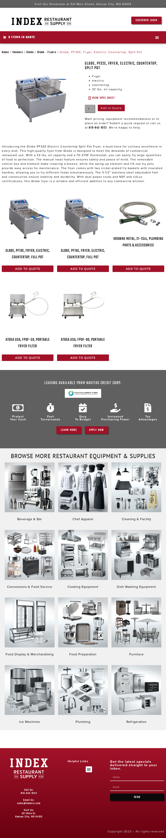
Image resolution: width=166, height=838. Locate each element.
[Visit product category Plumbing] (83, 695)
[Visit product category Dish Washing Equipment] (136, 560)
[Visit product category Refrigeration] (136, 695)
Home (5, 52)
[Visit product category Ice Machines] (30, 695)
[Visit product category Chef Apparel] (83, 492)
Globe (30, 52)
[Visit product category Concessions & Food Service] (30, 560)
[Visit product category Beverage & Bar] (30, 492)
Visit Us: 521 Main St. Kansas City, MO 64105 (28, 813)
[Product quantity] (90, 109)
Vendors (17, 52)
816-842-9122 (98, 127)
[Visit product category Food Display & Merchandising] (30, 627)
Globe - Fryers (46, 52)
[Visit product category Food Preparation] (83, 627)
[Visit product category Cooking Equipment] (83, 560)
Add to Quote (111, 108)
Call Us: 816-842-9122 (29, 791)
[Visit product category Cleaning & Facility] (136, 492)
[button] (157, 37)
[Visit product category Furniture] (136, 627)
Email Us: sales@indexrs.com (29, 802)
